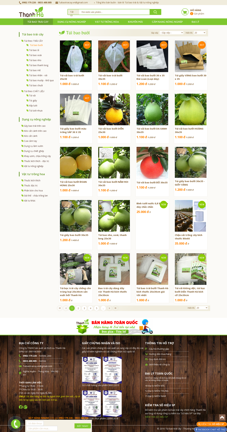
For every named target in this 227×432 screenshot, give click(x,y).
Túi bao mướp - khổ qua (41, 80)
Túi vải (32, 95)
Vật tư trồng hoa (107, 21)
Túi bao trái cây (37, 21)
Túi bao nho (35, 60)
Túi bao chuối (36, 85)
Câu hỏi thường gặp (159, 348)
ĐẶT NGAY (82, 425)
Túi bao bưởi (36, 45)
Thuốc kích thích (32, 180)
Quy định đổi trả (157, 359)
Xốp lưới (33, 105)
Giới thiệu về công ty (159, 364)
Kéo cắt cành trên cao (35, 130)
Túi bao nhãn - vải (38, 75)
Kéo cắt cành (30, 135)
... (103, 308)
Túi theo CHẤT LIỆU (34, 91)
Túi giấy (33, 100)
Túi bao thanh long (38, 65)
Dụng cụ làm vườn (33, 145)
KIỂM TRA (213, 424)
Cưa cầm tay (30, 140)
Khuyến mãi (135, 21)
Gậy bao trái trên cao (35, 125)
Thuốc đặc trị (31, 185)
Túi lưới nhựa (35, 110)
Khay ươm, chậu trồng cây (37, 156)
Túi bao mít (35, 70)
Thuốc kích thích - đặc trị (36, 161)
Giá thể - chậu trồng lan (36, 195)
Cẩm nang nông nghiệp (167, 21)
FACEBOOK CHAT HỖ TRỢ (211, 429)
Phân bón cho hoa (33, 190)
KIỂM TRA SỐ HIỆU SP (156, 416)
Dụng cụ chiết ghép (34, 151)
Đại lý (195, 21)
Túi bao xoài (35, 55)
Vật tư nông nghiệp (33, 166)
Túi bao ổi (34, 50)
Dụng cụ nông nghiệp (72, 21)
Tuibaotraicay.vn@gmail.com (71, 2)
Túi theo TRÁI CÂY (33, 40)
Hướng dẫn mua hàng (160, 354)
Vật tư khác (29, 200)
